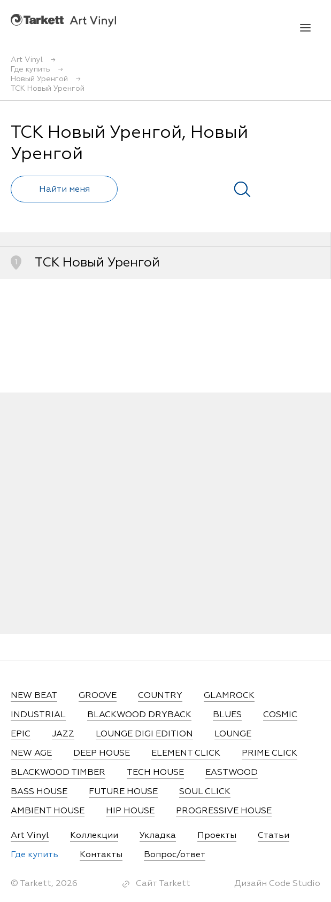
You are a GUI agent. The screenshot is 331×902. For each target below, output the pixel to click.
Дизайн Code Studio (277, 884)
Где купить (34, 855)
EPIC (20, 734)
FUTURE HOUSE (123, 792)
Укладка (158, 836)
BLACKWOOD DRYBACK (139, 715)
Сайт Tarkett (163, 884)
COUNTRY (160, 696)
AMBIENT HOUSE (47, 811)
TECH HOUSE (155, 772)
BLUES (227, 715)
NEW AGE (31, 753)
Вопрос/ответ (174, 855)
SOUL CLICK (204, 792)
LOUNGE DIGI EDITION (144, 734)
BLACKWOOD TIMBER (58, 772)
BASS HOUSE (39, 792)
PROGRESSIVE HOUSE (224, 811)
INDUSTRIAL (38, 715)
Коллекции (94, 836)
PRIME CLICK (269, 753)
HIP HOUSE (130, 811)
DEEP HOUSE (101, 753)
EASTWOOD (231, 772)
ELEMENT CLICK (185, 753)
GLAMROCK (229, 696)
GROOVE (98, 696)
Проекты (216, 836)
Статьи (273, 836)
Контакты (101, 855)
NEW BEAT (34, 696)
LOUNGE (232, 734)
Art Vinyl (63, 20)
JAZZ (63, 734)
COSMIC (280, 715)
